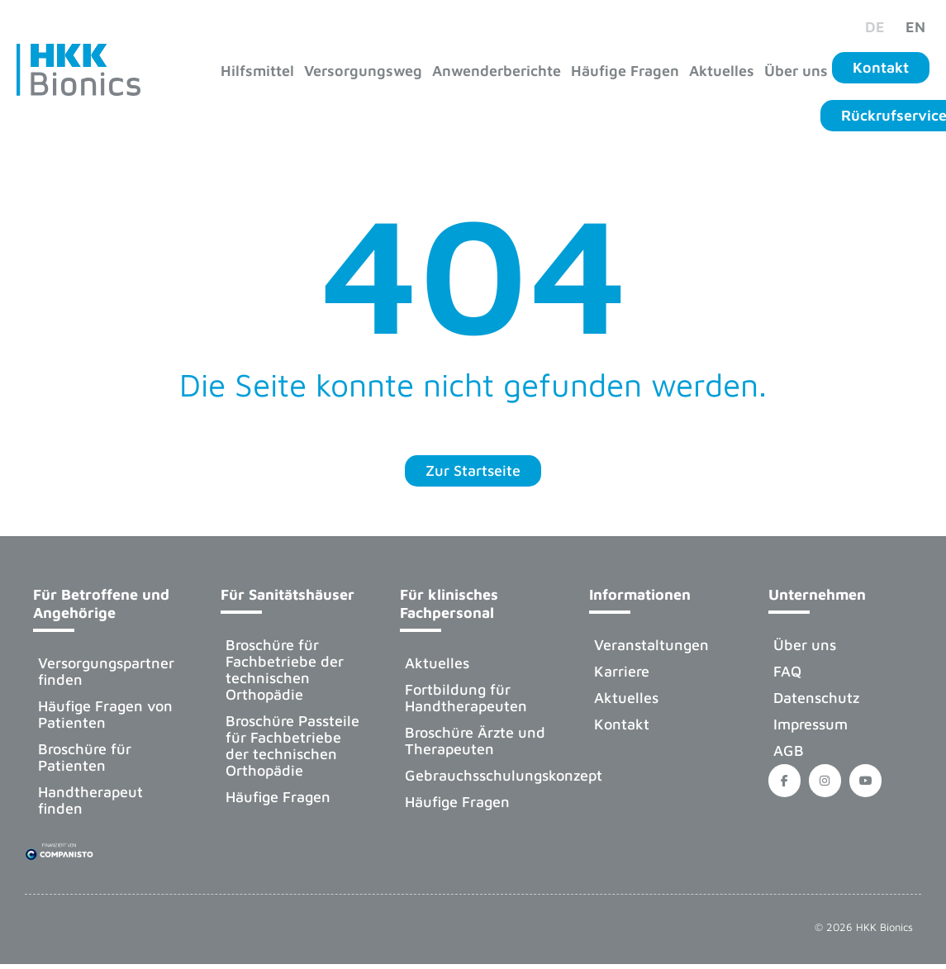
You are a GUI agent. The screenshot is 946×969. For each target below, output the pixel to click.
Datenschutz (816, 697)
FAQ (787, 671)
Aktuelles (721, 70)
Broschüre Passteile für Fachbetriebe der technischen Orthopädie (292, 745)
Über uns (796, 70)
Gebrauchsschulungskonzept (484, 775)
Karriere (621, 671)
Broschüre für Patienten (84, 757)
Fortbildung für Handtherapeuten (466, 698)
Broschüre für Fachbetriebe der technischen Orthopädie (285, 669)
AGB (788, 750)
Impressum (810, 724)
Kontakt (621, 724)
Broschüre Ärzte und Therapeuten (475, 741)
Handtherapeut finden (90, 800)
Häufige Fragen (625, 70)
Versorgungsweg (363, 70)
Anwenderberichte (496, 70)
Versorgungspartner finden (106, 671)
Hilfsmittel (257, 70)
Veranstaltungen (651, 644)
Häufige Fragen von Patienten (105, 714)
